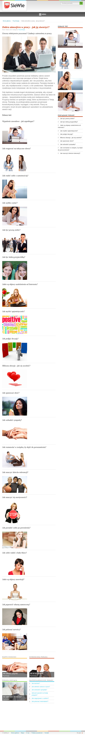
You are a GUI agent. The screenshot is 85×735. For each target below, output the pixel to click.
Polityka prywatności (37, 733)
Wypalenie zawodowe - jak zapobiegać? (18, 121)
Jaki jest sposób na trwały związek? (40, 694)
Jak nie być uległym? (36, 673)
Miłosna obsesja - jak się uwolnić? (16, 366)
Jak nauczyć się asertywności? (14, 497)
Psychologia (16, 21)
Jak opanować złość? (10, 393)
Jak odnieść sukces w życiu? (41, 686)
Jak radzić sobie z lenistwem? (12, 697)
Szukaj (81, 3)
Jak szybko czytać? (10, 203)
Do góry (79, 733)
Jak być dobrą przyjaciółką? (13, 257)
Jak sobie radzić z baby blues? (14, 553)
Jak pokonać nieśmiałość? (40, 701)
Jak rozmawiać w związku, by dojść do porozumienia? (24, 447)
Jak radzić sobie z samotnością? (15, 176)
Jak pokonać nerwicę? (11, 629)
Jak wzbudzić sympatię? (12, 420)
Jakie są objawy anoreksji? (13, 579)
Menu (42, 14)
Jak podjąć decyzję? (10, 339)
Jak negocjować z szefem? (40, 698)
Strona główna (7, 21)
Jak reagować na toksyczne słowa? (16, 148)
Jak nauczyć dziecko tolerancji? (15, 472)
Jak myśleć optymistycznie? (13, 311)
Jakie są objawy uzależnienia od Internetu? (20, 284)
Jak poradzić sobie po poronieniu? (16, 528)
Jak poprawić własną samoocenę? (16, 604)
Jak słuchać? (36, 683)
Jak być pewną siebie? (11, 230)
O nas (27, 733)
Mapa (22, 733)
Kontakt (47, 733)
